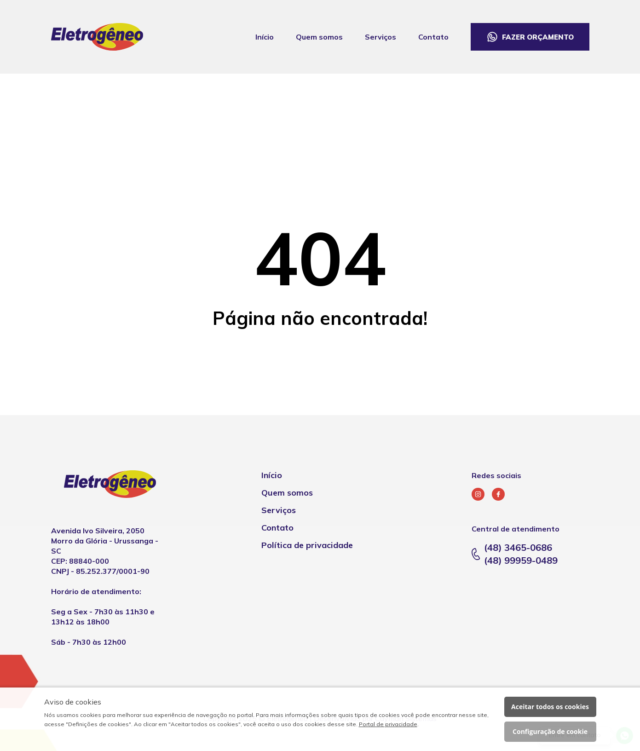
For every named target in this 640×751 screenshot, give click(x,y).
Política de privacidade (307, 545)
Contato (433, 36)
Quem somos (319, 36)
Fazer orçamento (538, 37)
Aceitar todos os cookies (550, 706)
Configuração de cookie (550, 731)
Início (264, 36)
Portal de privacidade (388, 724)
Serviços (380, 36)
